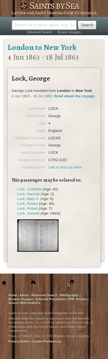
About (24, 295)
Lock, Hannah (28, 194)
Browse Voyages (69, 32)
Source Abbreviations (24, 303)
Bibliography (69, 295)
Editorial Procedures (51, 299)
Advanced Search (39, 32)
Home (12, 295)
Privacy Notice (19, 341)
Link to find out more (65, 167)
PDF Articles (78, 299)
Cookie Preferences (47, 341)
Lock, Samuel (28, 213)
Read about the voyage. (74, 96)
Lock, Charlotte (29, 189)
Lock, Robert (27, 203)
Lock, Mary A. (28, 199)
